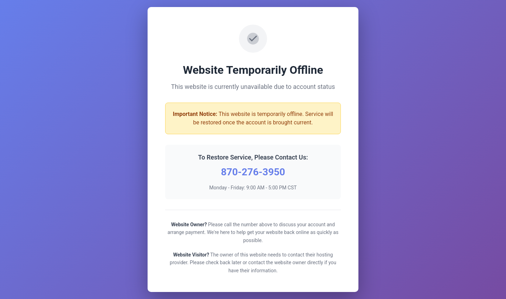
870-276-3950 (253, 172)
